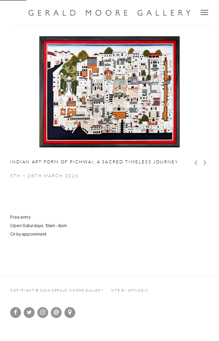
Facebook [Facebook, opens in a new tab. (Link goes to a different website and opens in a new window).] (15, 312)
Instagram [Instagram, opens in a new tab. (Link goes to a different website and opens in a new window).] (42, 312)
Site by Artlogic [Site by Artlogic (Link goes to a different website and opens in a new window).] (129, 290)
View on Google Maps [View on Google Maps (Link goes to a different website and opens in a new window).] (69, 312)
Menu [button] (204, 13)
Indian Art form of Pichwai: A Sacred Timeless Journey (94, 161)
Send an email (56, 312)
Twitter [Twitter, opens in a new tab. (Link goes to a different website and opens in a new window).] (29, 312)
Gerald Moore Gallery (109, 13)
